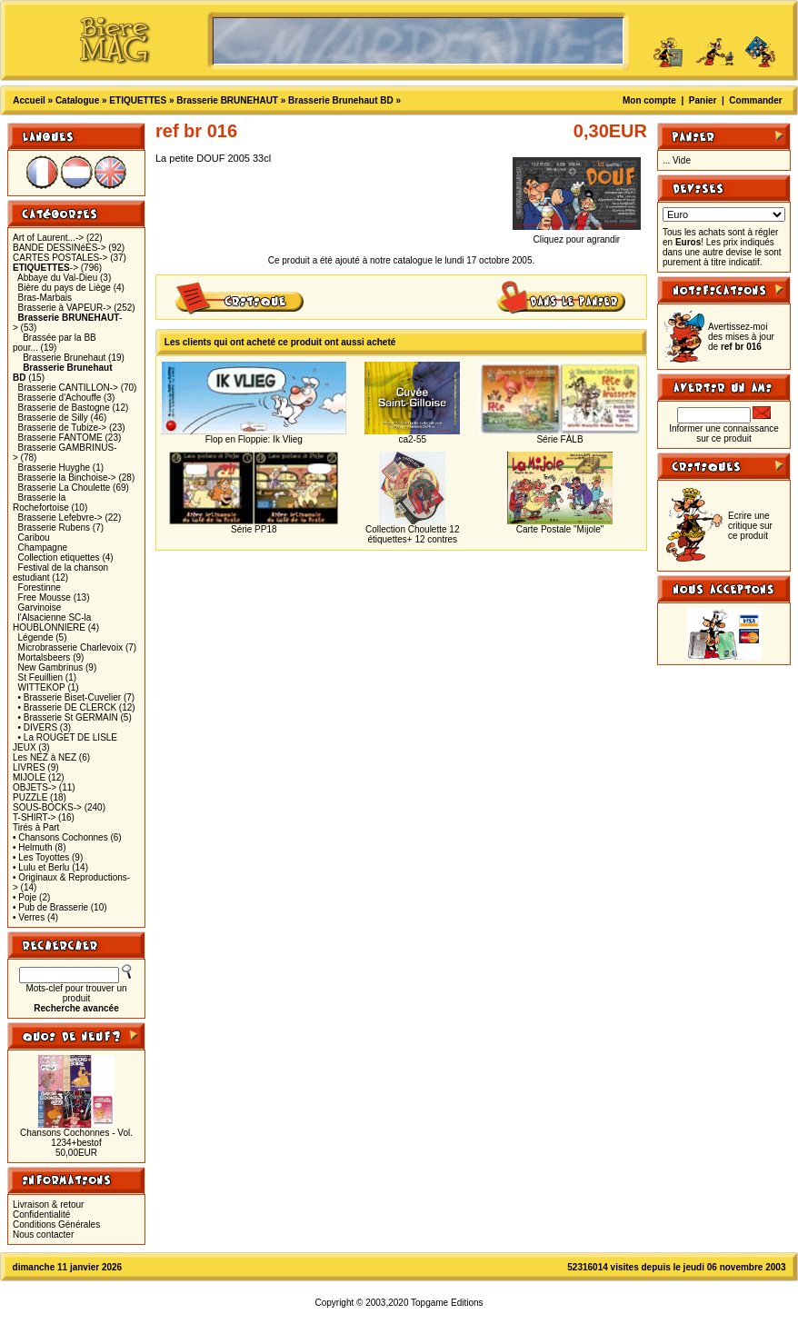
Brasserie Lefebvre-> (60, 518)
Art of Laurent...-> (48, 238)
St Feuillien (40, 677)
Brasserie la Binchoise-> (67, 478)
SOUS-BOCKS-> (47, 807)
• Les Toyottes (41, 857)
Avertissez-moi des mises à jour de (741, 337)
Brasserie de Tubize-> (62, 428)
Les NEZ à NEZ (44, 757)
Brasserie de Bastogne (64, 408)
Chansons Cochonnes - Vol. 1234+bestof (76, 1138)
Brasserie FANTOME (60, 438)
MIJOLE (29, 777)
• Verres (29, 917)
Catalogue (77, 100)
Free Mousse (44, 597)
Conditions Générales (56, 1224)
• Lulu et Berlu (41, 867)
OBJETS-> (34, 787)
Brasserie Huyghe (54, 468)
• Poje (24, 897)
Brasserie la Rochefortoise (41, 503)
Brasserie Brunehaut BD (341, 100)
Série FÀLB (559, 439)
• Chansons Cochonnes (60, 837)
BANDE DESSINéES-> (59, 248)
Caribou (34, 538)
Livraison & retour (48, 1205)
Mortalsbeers (44, 657)
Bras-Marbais (45, 298)
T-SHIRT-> (34, 817)
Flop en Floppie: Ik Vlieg (254, 439)
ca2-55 (412, 439)
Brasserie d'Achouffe (60, 398)
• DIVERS (38, 727)
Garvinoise (40, 607)
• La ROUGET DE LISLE (67, 737)
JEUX (24, 747)
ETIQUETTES (137, 100)
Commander (755, 100)
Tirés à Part (36, 827)
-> (45, 268)
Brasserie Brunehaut (64, 358)
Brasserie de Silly (53, 418)
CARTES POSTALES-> (60, 258)
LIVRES (29, 767)
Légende (36, 637)
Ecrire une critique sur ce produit (750, 526)
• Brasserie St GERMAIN (68, 717)
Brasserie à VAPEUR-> (65, 308)
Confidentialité (41, 1214)
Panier (703, 100)
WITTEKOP (41, 687)
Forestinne (39, 587)
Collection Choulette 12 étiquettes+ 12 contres (412, 534)
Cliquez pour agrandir (577, 235)
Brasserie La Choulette (64, 488)
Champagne (42, 547)
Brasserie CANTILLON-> (68, 388)
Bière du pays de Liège (64, 288)
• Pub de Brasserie (50, 907)
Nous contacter (43, 1234)
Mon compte (649, 100)
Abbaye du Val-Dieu (57, 278)
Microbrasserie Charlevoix (71, 647)
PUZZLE (30, 797)
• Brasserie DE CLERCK (67, 707)
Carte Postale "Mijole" (560, 529)
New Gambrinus (51, 667)
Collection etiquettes (59, 557)
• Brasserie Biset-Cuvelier (70, 697)
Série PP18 (254, 529)
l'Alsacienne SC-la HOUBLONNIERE (52, 622)
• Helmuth (33, 847)
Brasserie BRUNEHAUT (227, 100)
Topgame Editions (447, 1303)
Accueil (29, 100)
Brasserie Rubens (54, 528)
